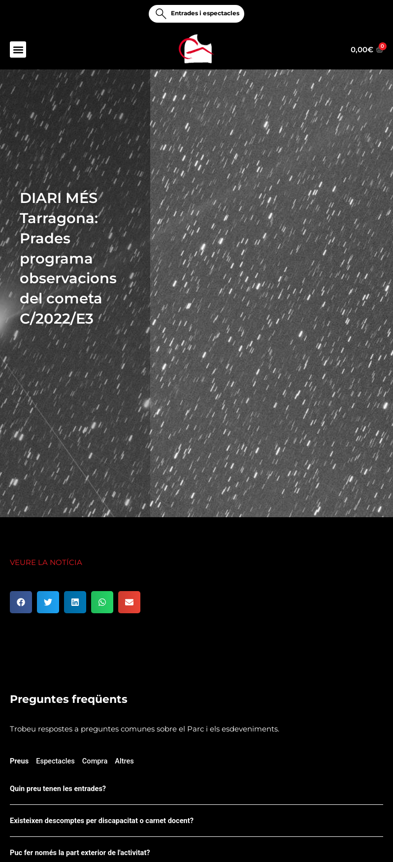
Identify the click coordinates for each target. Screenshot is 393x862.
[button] (18, 49)
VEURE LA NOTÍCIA (46, 562)
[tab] (19, 763)
